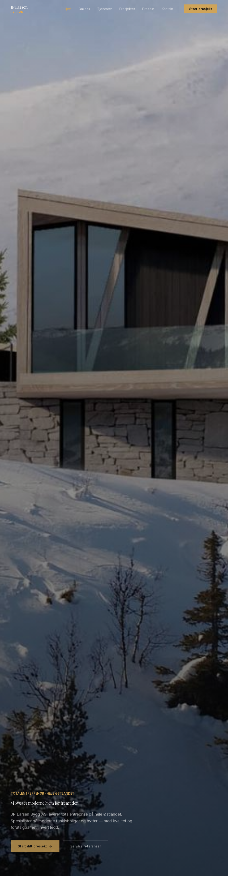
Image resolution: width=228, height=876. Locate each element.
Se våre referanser (85, 848)
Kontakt (167, 9)
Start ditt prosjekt (35, 848)
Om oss (84, 9)
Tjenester (104, 9)
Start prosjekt (200, 9)
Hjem (67, 9)
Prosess (148, 9)
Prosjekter (127, 9)
